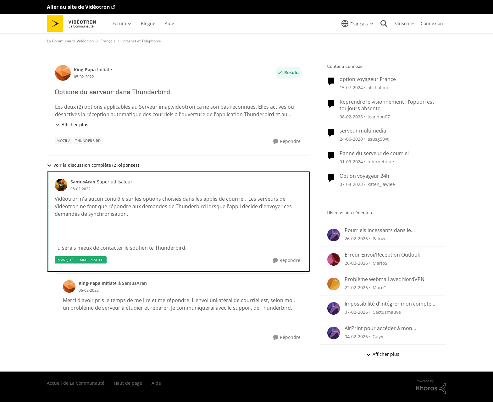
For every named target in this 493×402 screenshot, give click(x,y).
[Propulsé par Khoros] (431, 387)
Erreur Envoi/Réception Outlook (382, 255)
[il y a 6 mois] (356, 336)
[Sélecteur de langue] (357, 23)
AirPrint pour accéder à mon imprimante (378, 328)
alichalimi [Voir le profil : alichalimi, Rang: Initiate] (378, 87)
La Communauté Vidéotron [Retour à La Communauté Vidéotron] (70, 41)
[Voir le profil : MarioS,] (333, 259)
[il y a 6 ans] (351, 139)
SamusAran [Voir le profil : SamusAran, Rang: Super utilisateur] (82, 182)
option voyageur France (368, 79)
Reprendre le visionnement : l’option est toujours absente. (387, 105)
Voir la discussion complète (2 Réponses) (93, 165)
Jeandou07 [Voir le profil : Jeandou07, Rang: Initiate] (379, 116)
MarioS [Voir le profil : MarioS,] (380, 263)
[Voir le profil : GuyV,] (333, 333)
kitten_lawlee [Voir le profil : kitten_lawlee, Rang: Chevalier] (381, 184)
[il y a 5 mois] (351, 116)
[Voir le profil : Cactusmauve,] (333, 308)
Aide (156, 383)
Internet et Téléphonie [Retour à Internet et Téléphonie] (141, 41)
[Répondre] (287, 141)
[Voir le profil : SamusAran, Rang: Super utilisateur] (61, 185)
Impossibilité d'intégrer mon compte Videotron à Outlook (388, 304)
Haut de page (128, 383)
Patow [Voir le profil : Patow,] (379, 239)
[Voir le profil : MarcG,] (333, 284)
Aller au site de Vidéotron (78, 6)
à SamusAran (132, 283)
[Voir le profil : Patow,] (333, 235)
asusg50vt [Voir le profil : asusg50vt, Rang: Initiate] (378, 139)
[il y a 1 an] (351, 161)
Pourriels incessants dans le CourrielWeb (378, 230)
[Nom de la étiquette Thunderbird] (88, 140)
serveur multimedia (363, 131)
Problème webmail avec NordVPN (384, 279)
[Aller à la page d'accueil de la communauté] (73, 23)
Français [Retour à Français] (108, 41)
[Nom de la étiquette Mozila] (63, 140)
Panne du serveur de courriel (374, 153)
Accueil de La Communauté (75, 383)
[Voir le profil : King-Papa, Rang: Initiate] (63, 73)
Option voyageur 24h (364, 176)
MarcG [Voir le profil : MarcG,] (379, 288)
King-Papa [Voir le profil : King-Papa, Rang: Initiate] (85, 70)
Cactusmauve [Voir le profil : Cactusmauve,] (387, 312)
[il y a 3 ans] (351, 184)
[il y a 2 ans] (351, 87)
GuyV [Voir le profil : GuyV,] (378, 336)
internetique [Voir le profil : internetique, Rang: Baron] (381, 162)
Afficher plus (71, 125)
